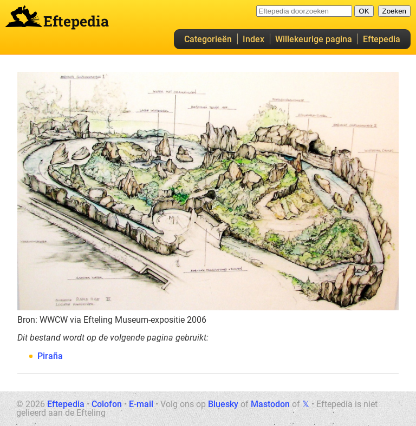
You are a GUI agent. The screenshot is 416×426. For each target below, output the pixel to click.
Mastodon (270, 404)
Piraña (50, 356)
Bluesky (223, 404)
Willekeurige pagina (313, 39)
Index (253, 39)
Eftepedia (381, 39)
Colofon (107, 404)
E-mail (141, 404)
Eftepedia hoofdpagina (23, 16)
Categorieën (208, 39)
